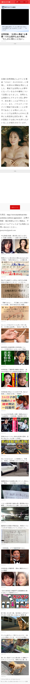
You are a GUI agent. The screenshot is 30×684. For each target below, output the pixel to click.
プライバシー (21, 681)
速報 (26, 2)
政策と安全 (13, 681)
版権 (26, 681)
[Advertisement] (15, 61)
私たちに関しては (5, 681)
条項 (17, 681)
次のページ (15, 207)
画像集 (22, 2)
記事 (17, 2)
